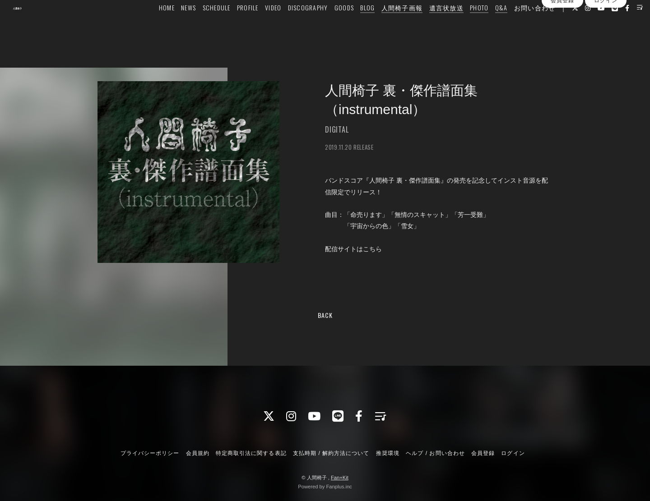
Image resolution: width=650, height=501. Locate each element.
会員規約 (197, 453)
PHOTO (462, 25)
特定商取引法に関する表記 (251, 453)
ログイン (606, 42)
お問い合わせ (517, 25)
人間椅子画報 (384, 25)
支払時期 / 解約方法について (331, 453)
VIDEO (256, 25)
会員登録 (562, 42)
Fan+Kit (339, 477)
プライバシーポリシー (150, 453)
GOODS (326, 25)
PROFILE (230, 25)
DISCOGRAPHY (290, 25)
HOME (150, 25)
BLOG (350, 25)
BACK (325, 315)
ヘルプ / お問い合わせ (435, 453)
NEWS (171, 25)
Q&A (484, 25)
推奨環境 (387, 453)
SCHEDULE (199, 25)
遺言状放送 (429, 25)
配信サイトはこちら (353, 249)
